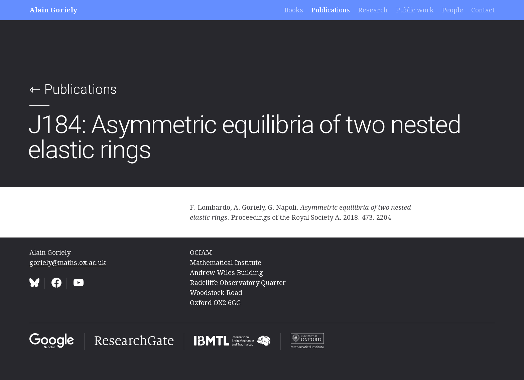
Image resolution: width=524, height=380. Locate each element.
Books (293, 10)
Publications (330, 10)
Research (373, 10)
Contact (483, 10)
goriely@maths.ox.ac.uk (67, 263)
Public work (415, 10)
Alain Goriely (53, 10)
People (452, 10)
